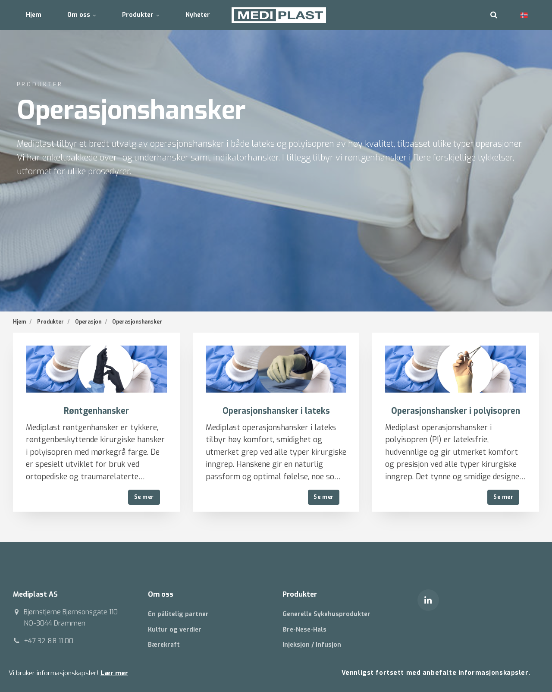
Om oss (81, 15)
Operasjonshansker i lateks (276, 411)
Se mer (144, 496)
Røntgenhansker (96, 411)
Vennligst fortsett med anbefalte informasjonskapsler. (436, 673)
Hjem (33, 15)
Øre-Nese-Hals (304, 630)
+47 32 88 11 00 (48, 640)
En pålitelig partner (178, 614)
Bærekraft (164, 645)
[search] (494, 15)
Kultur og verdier (174, 630)
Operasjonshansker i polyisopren (455, 411)
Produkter (141, 15)
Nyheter (197, 15)
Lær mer (114, 673)
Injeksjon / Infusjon (311, 645)
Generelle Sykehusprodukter (326, 614)
